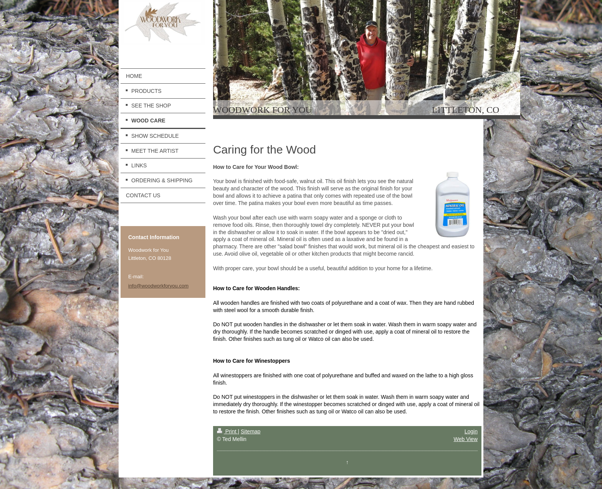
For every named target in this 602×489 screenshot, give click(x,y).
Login (471, 431)
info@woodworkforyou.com (158, 286)
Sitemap (250, 431)
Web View (465, 439)
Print (227, 431)
